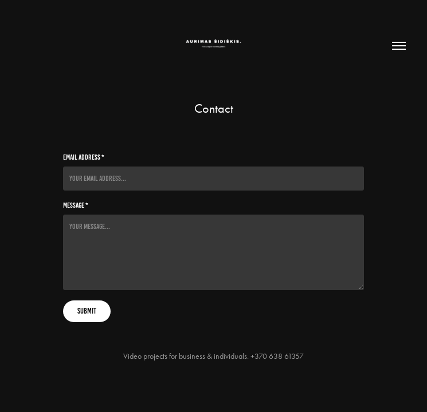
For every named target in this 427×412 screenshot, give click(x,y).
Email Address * (83, 157)
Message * (75, 205)
